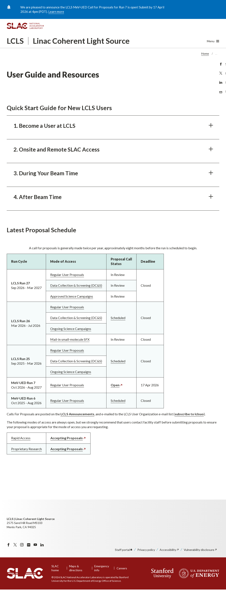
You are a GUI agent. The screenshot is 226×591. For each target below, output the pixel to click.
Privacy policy (146, 549)
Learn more (56, 11)
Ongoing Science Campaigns (70, 329)
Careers (122, 568)
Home (205, 53)
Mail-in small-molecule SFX (69, 340)
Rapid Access (20, 438)
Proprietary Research (26, 449)
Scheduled (118, 318)
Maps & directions (75, 568)
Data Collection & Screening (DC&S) (76, 286)
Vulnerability (200, 549)
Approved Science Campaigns (71, 296)
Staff (124, 549)
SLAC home (55, 568)
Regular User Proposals (67, 275)
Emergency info (101, 568)
